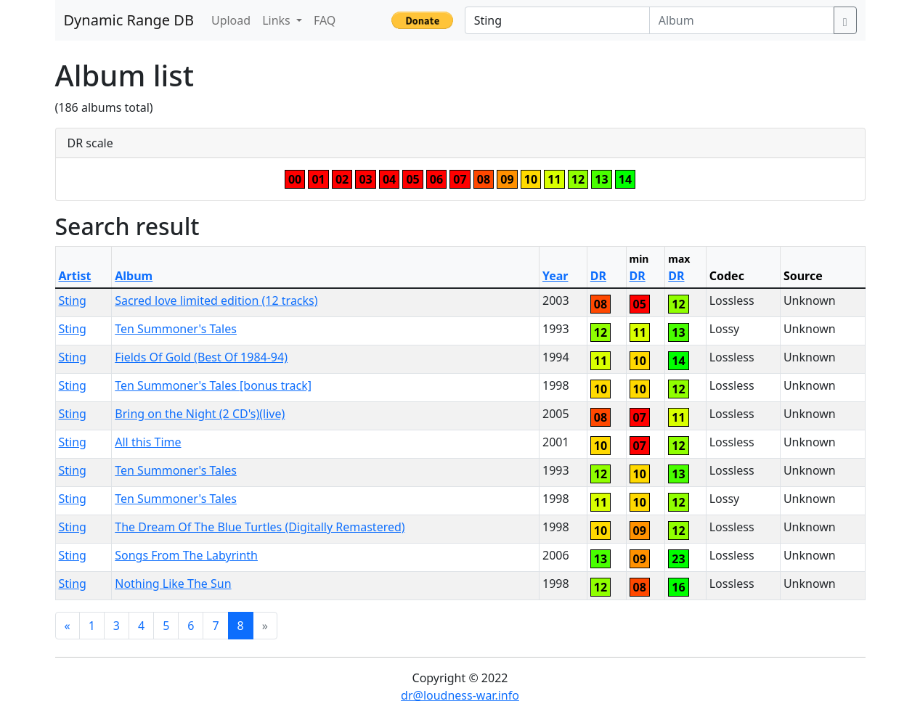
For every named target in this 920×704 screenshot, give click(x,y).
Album (133, 276)
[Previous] (67, 625)
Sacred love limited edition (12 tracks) (216, 300)
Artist (75, 276)
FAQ (324, 20)
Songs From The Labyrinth (186, 555)
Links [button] (277, 20)
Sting (72, 300)
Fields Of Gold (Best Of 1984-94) (201, 357)
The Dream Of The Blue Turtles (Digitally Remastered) (259, 527)
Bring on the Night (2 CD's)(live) (200, 414)
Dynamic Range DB (129, 20)
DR (598, 276)
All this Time (148, 442)
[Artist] (557, 20)
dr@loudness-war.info (460, 695)
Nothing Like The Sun (173, 584)
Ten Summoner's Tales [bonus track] (213, 385)
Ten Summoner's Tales (176, 329)
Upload (231, 20)
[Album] (741, 20)
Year (555, 276)
